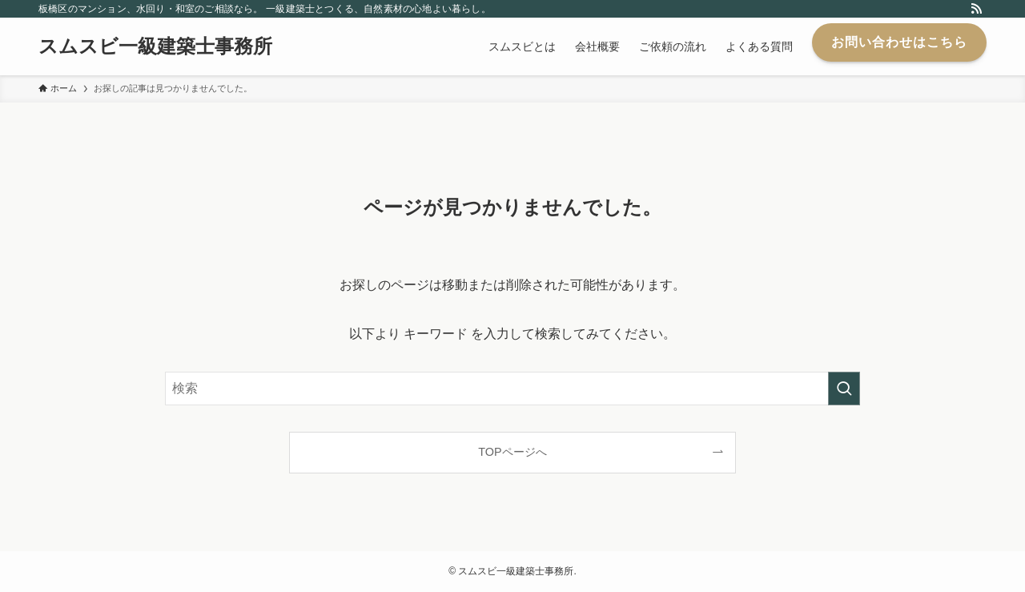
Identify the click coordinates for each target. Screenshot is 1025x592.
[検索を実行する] (844, 388)
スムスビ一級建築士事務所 (155, 46)
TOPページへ (512, 451)
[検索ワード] (512, 388)
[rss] (976, 9)
